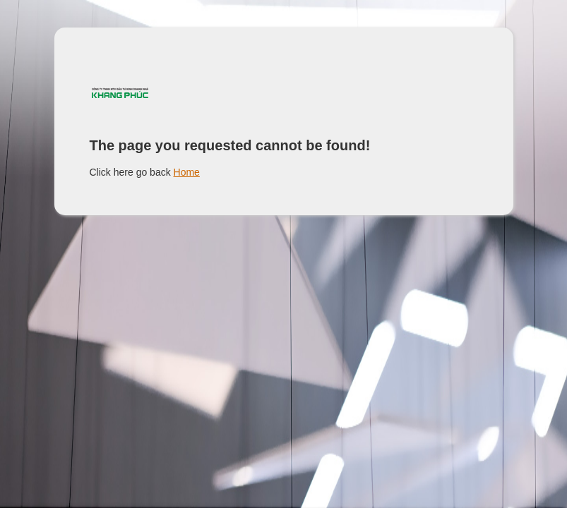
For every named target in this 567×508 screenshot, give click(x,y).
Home (187, 172)
